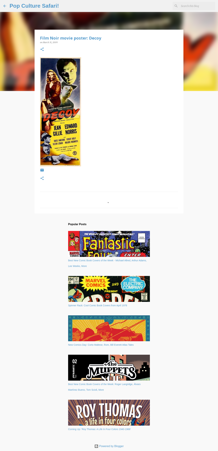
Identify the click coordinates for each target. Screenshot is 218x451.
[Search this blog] (197, 6)
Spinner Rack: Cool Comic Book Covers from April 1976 (97, 305)
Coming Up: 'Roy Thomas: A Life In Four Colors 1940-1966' (99, 429)
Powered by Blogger (109, 446)
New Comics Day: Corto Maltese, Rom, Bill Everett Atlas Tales (101, 344)
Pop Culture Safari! (34, 6)
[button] (42, 49)
